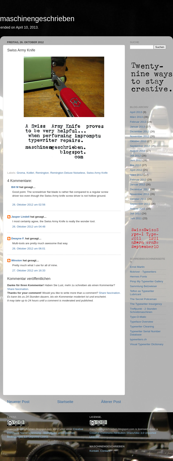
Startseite (65, 402)
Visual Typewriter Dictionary (146, 344)
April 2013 (136, 112)
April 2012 (136, 169)
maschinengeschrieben (37, 19)
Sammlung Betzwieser (143, 286)
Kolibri (30, 172)
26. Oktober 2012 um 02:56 (28, 204)
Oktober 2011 (138, 198)
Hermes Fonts (138, 276)
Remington (42, 172)
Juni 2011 (136, 218)
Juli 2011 (135, 213)
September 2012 (140, 145)
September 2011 (140, 203)
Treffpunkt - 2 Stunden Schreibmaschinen (143, 310)
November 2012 (139, 136)
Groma (21, 172)
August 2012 (137, 150)
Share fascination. (18, 289)
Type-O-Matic (138, 316)
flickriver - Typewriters (143, 271)
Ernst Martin (137, 266)
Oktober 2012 (138, 141)
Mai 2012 (135, 165)
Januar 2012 (137, 184)
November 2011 (139, 194)
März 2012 (136, 174)
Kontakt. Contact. (100, 450)
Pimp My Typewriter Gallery (146, 281)
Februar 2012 (138, 179)
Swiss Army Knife (97, 172)
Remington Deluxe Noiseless (67, 172)
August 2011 (137, 208)
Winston (16, 260)
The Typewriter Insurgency (146, 303)
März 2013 (136, 116)
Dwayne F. (17, 238)
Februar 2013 (138, 121)
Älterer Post (111, 402)
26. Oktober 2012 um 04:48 (28, 226)
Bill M (15, 187)
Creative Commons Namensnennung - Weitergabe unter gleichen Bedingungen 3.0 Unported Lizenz (45, 433)
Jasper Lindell (20, 216)
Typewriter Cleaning (142, 326)
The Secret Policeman (143, 299)
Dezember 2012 (139, 131)
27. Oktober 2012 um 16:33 (28, 270)
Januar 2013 (137, 126)
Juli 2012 (135, 155)
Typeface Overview (141, 321)
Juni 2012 (136, 160)
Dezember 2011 (139, 189)
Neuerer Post (18, 402)
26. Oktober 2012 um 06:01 (28, 248)
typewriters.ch (138, 339)
